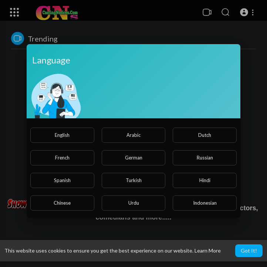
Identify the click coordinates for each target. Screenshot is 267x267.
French (62, 158)
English (62, 135)
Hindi (204, 180)
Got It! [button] (249, 250)
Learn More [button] (208, 250)
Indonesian (205, 203)
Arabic (133, 135)
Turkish (134, 180)
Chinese (62, 203)
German (133, 158)
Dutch (204, 135)
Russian (205, 158)
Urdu (133, 203)
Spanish (62, 180)
